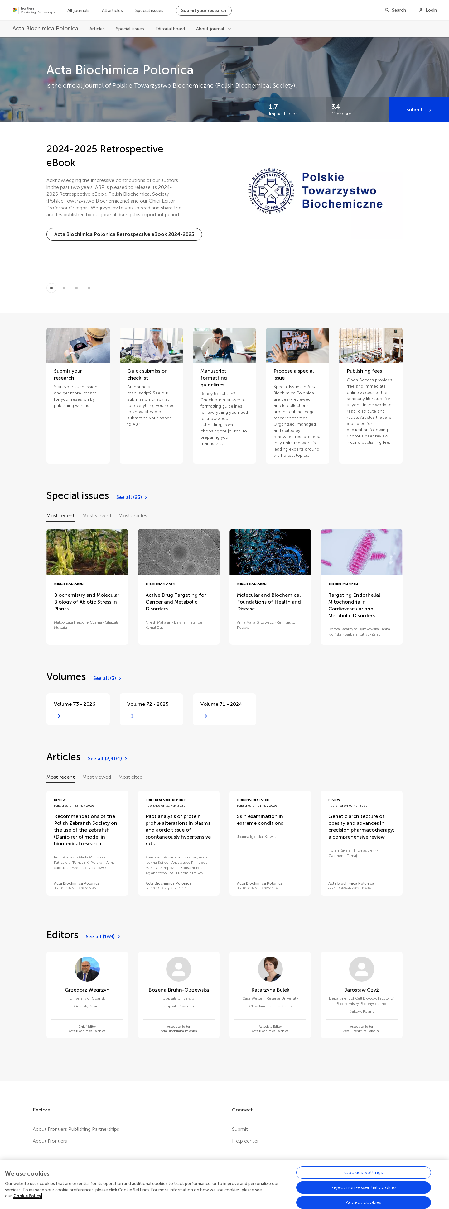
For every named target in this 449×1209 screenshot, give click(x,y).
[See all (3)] (107, 678)
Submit (415, 109)
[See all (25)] (132, 497)
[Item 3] (89, 288)
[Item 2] (76, 288)
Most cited (130, 777)
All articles (112, 10)
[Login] (427, 10)
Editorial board (170, 28)
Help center (245, 1141)
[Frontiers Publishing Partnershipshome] (34, 10)
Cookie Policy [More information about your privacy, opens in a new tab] (27, 1201)
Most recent (60, 515)
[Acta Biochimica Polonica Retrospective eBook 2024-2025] (124, 234)
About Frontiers (50, 1141)
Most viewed (96, 515)
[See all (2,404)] (108, 758)
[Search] (395, 10)
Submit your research (203, 10)
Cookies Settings (363, 1178)
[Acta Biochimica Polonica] (45, 28)
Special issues (149, 10)
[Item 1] (64, 288)
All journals (78, 10)
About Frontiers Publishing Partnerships (76, 1129)
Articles (97, 28)
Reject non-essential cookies (364, 1193)
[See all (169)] (103, 936)
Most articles (132, 515)
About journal (210, 28)
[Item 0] (51, 288)
